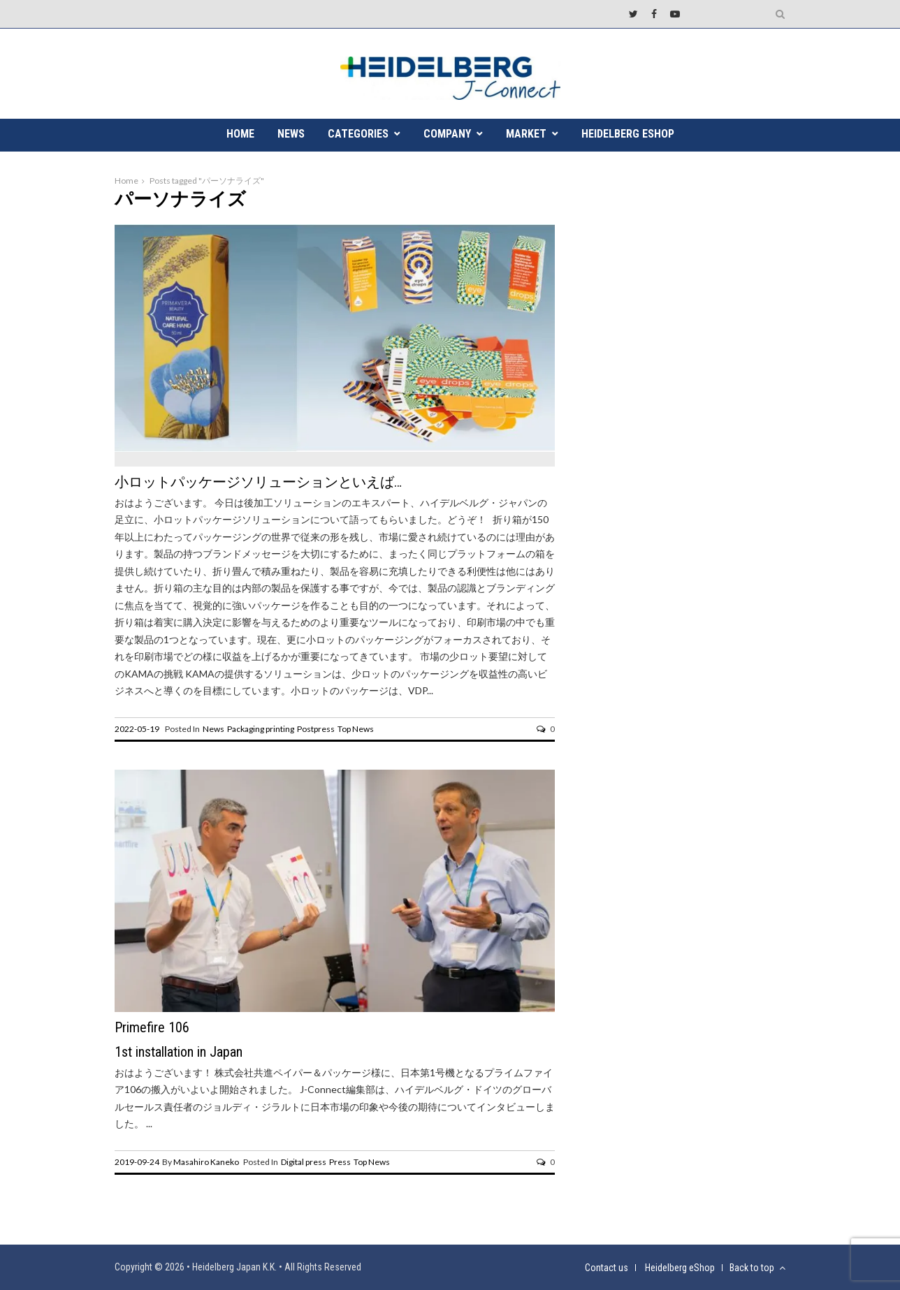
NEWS (291, 133)
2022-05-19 (137, 729)
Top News (356, 729)
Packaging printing (260, 729)
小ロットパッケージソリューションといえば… (258, 482)
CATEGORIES (358, 133)
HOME (240, 133)
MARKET (526, 133)
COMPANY (447, 133)
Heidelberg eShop (627, 133)
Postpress (316, 729)
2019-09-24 (137, 1162)
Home (126, 180)
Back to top (757, 1267)
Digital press (303, 1162)
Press (340, 1162)
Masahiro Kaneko (206, 1162)
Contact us (606, 1267)
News (213, 729)
